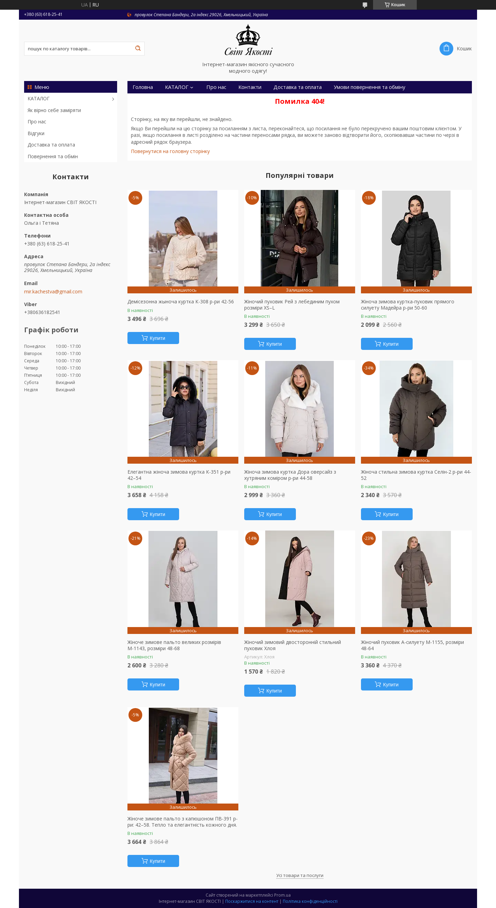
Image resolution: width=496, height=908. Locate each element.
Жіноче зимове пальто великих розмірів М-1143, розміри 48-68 (174, 645)
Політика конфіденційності (310, 901)
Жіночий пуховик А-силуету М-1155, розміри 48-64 (412, 645)
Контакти (249, 87)
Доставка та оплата (51, 144)
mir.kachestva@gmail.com (53, 292)
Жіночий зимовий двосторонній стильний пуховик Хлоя (292, 645)
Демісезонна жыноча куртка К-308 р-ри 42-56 (180, 302)
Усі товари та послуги (299, 875)
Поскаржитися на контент (251, 901)
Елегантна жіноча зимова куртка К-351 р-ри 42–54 (178, 475)
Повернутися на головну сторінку (170, 151)
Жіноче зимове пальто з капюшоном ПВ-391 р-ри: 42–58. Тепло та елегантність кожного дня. (182, 822)
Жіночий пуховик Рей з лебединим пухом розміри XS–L (292, 305)
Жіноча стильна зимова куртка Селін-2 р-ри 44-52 (416, 475)
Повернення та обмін (53, 156)
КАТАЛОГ (39, 98)
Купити (157, 338)
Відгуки (36, 133)
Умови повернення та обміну (369, 87)
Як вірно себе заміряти (54, 110)
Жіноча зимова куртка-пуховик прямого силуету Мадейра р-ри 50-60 (407, 305)
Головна (143, 87)
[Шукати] (138, 49)
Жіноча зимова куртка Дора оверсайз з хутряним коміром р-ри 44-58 (290, 475)
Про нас (37, 121)
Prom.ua (282, 895)
